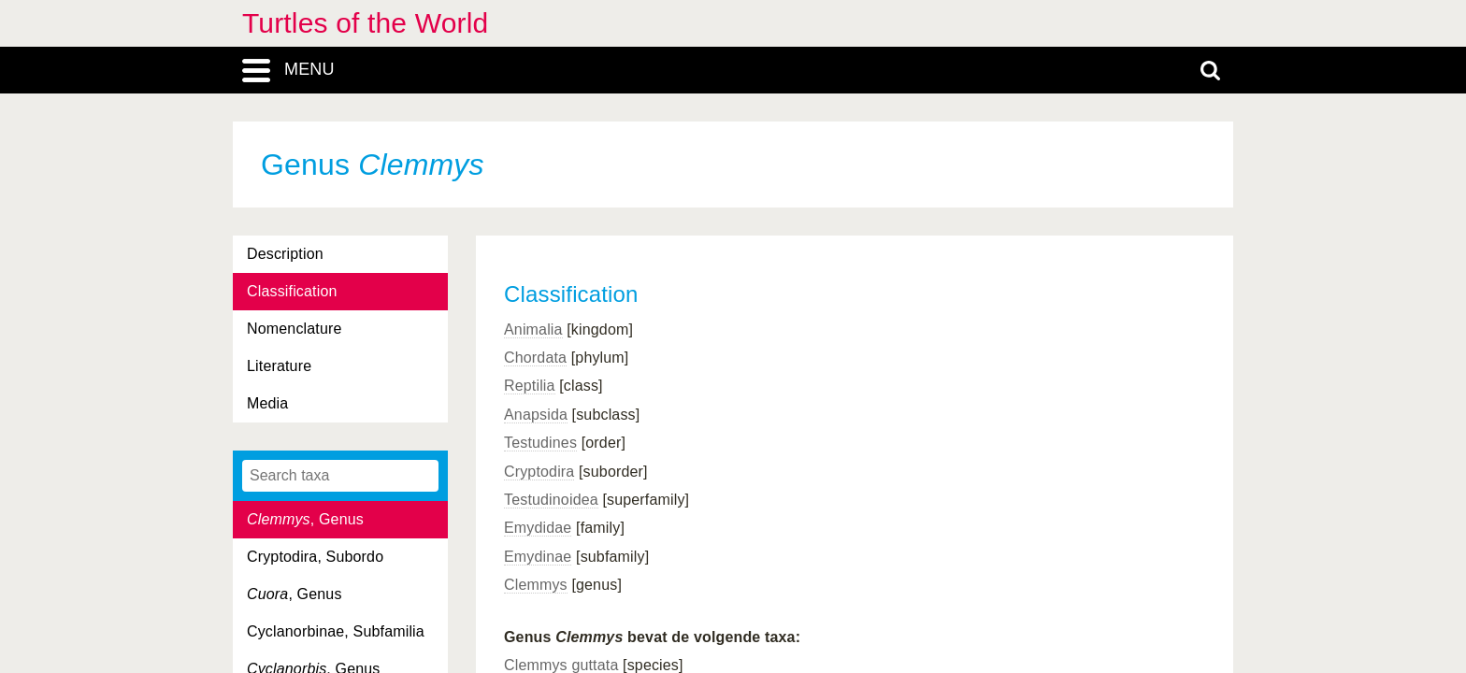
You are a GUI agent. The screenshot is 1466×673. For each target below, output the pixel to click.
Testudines (540, 443)
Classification (292, 291)
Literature (279, 366)
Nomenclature (294, 328)
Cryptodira (539, 472)
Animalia (533, 329)
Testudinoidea (551, 500)
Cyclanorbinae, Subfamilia (335, 631)
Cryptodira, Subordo (315, 557)
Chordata (535, 357)
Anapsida (536, 414)
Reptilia (529, 386)
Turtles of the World (365, 22)
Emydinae (537, 557)
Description (285, 254)
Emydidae (537, 528)
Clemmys (536, 585)
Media (267, 403)
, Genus (305, 519)
